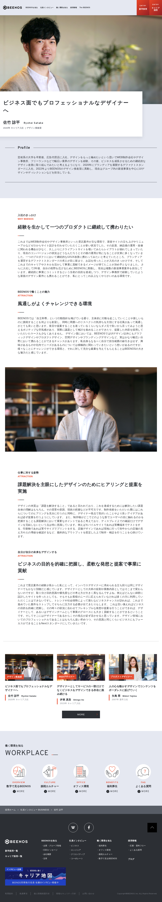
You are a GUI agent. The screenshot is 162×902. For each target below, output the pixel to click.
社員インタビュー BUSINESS (34, 810)
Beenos (16, 841)
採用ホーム (10, 810)
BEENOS (12, 8)
